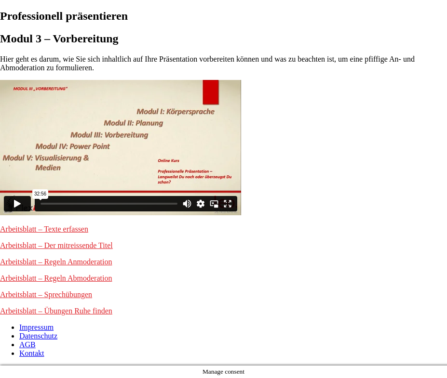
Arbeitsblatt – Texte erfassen (44, 229)
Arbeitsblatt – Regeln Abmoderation (56, 278)
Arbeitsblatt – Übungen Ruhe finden (56, 311)
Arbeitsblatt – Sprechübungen (46, 294)
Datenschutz (38, 336)
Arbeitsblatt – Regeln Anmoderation (56, 262)
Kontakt (31, 353)
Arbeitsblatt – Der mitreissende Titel (56, 245)
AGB (27, 344)
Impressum (36, 327)
